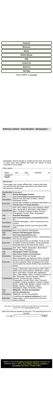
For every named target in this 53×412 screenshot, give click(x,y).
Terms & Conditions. (40, 363)
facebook (33, 75)
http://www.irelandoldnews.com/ (24, 235)
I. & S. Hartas (26, 363)
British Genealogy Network (29, 362)
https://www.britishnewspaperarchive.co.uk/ (29, 196)
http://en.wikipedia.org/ (21, 292)
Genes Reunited (32, 204)
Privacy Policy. (35, 365)
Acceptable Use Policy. (20, 365)
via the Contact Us (30, 307)
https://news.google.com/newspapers (27, 254)
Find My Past (18, 204)
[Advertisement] (20, 20)
